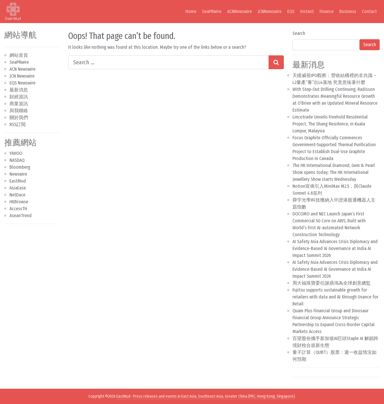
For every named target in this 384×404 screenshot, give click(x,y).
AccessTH (18, 208)
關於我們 (18, 117)
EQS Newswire (22, 83)
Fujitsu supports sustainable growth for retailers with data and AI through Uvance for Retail (335, 297)
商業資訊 (18, 103)
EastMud (17, 181)
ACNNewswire (239, 11)
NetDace (17, 195)
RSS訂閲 (17, 124)
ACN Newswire (22, 69)
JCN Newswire (22, 76)
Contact (369, 11)
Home (190, 11)
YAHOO (15, 153)
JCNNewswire (270, 11)
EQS (290, 11)
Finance (327, 11)
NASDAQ (16, 160)
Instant (307, 11)
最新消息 (18, 90)
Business (347, 11)
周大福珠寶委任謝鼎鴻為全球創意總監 (331, 283)
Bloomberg (19, 167)
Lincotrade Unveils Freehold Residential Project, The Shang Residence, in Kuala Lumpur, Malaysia (330, 124)
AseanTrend (20, 215)
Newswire (18, 174)
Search (298, 33)
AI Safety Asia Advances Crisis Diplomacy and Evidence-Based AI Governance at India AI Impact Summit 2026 (335, 248)
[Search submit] (276, 62)
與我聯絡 (18, 110)
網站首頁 (18, 55)
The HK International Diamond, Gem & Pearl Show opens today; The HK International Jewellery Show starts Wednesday (333, 172)
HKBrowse (18, 201)
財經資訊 (18, 96)
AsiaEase (17, 188)
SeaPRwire (211, 11)
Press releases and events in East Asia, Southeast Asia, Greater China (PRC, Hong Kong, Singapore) (214, 396)
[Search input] (168, 62)
